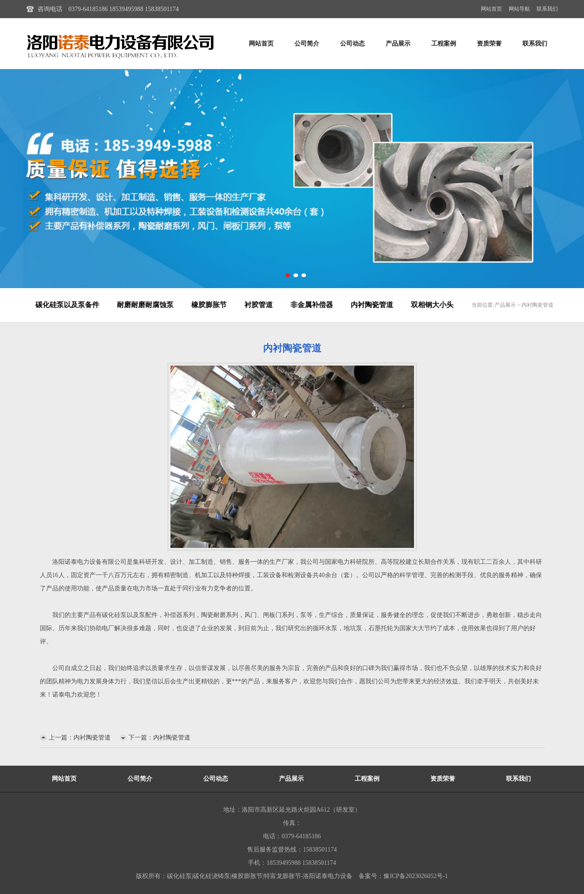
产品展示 (398, 43)
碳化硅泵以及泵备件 (67, 304)
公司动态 (352, 43)
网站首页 (491, 9)
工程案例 (443, 43)
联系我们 (547, 9)
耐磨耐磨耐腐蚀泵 (145, 304)
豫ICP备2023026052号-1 (415, 876)
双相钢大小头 (432, 304)
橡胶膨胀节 (209, 304)
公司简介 (306, 43)
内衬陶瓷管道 (372, 304)
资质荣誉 (489, 43)
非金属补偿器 (311, 304)
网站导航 (519, 9)
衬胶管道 (258, 304)
